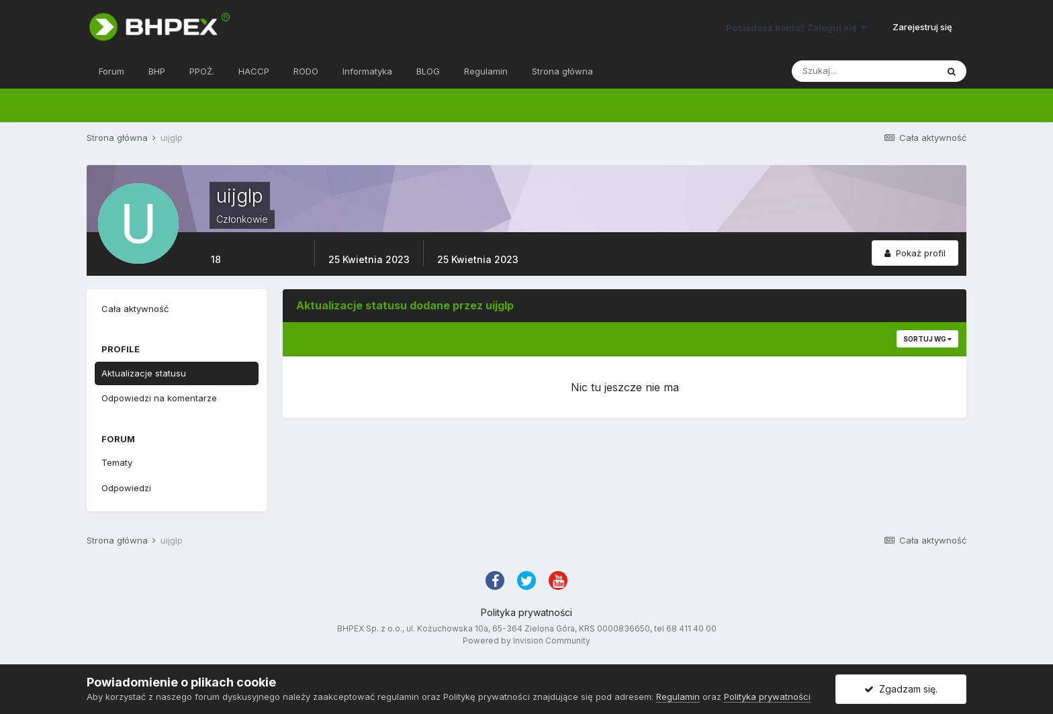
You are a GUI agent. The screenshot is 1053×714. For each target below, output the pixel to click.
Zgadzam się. (900, 689)
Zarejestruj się (922, 26)
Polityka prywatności (526, 612)
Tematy (116, 462)
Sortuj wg (927, 339)
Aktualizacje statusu (143, 373)
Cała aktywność (135, 308)
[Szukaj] (864, 71)
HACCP (253, 71)
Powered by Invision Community (526, 640)
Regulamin (486, 71)
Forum (111, 71)
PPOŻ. (201, 71)
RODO (305, 71)
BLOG (428, 71)
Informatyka (367, 71)
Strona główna (562, 71)
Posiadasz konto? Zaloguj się (796, 27)
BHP (156, 71)
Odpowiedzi (126, 487)
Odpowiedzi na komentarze (159, 398)
